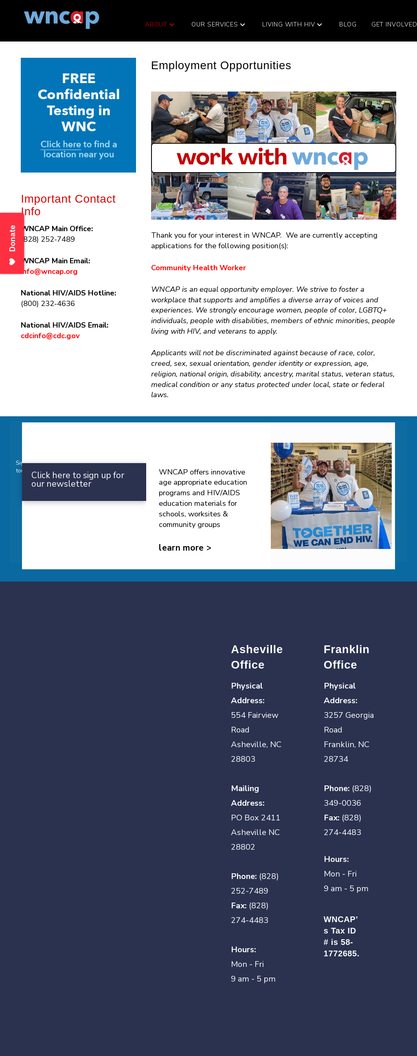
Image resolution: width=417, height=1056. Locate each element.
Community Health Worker (198, 267)
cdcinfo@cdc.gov (50, 335)
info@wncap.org (49, 271)
